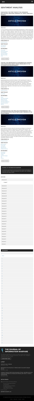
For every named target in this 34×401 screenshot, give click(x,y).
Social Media (3, 152)
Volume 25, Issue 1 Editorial (6, 364)
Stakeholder (3, 153)
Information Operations (5, 101)
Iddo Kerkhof (3, 46)
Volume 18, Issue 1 (4, 90)
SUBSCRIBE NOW (6, 358)
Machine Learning (4, 54)
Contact (19, 399)
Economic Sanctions (4, 103)
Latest (23, 399)
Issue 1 (5, 182)
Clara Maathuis (3, 45)
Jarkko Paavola (3, 144)
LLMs (2, 56)
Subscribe (15, 399)
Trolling (2, 154)
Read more (5, 58)
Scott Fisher (3, 93)
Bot (1, 156)
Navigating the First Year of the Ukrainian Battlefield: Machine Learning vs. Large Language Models (17, 13)
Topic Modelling (3, 52)
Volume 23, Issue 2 (4, 42)
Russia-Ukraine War (4, 51)
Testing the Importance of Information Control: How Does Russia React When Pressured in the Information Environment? (16, 64)
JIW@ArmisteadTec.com (6, 391)
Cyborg (2, 158)
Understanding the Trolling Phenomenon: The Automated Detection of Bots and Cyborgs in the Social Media (16, 112)
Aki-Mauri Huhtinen (4, 148)
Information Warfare (4, 98)
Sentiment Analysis (4, 53)
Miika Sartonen (3, 147)
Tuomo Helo (3, 145)
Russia (2, 97)
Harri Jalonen (3, 146)
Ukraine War (3, 50)
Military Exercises (4, 99)
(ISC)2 (3, 255)
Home (11, 399)
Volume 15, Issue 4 (4, 140)
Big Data (2, 104)
